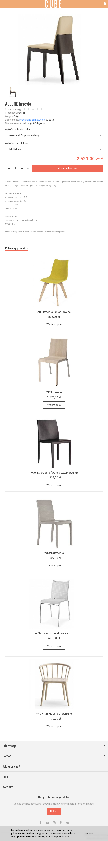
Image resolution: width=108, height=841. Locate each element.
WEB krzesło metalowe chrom (54, 633)
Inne (54, 776)
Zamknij (89, 833)
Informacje (54, 746)
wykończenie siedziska (17, 129)
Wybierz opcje (54, 324)
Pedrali (21, 112)
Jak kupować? (54, 766)
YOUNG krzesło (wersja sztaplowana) (54, 472)
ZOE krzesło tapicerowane (54, 311)
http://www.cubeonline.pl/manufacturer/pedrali (45, 231)
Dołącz (54, 811)
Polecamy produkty (16, 248)
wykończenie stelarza (16, 143)
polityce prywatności (58, 836)
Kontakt (8, 787)
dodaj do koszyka (67, 168)
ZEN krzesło (54, 392)
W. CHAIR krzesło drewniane (54, 713)
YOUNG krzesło (54, 553)
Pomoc (54, 756)
